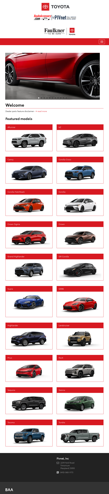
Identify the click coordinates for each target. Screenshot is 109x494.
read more (41, 111)
